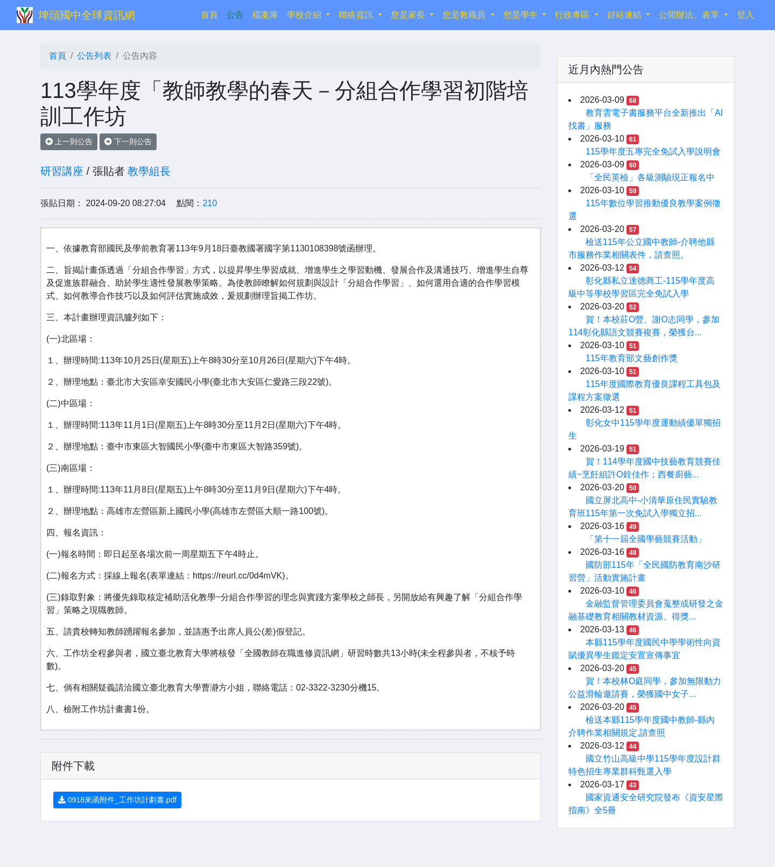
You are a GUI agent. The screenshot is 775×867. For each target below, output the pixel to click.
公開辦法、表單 (690, 14)
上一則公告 (69, 141)
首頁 (211, 13)
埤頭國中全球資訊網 (86, 15)
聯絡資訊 (357, 14)
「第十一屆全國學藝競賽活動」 (646, 539)
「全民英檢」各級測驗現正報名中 (650, 177)
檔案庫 (265, 14)
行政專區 (573, 14)
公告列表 (94, 55)
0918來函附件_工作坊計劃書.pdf (117, 799)
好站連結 (625, 14)
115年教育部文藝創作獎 (632, 358)
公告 (235, 14)
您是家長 (409, 14)
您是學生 (521, 14)
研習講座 (61, 171)
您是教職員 (465, 14)
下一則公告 (128, 141)
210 (209, 203)
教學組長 (149, 171)
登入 (745, 14)
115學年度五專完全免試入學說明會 (653, 151)
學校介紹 (305, 14)
